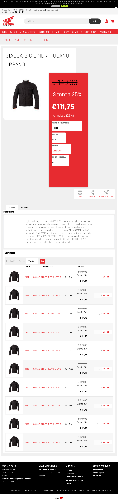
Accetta (64, 5)
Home (4, 31)
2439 (27, 331)
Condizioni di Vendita (74, 475)
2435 (27, 313)
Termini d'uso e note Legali (74, 480)
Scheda (12, 207)
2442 (27, 441)
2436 (27, 349)
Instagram (99, 471)
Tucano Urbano (57, 150)
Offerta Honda (88, 31)
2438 (27, 294)
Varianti (24, 206)
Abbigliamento (27, 31)
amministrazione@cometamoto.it (45, 9)
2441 (27, 405)
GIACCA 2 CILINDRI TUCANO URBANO (47, 276)
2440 (27, 368)
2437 (27, 386)
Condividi (92, 196)
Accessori (44, 31)
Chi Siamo (70, 472)
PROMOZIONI (106, 31)
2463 (27, 423)
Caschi (13, 31)
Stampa (80, 196)
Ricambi (56, 31)
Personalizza (55, 5)
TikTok (98, 474)
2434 (27, 276)
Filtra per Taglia (15, 260)
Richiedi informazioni (106, 196)
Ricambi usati (71, 31)
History (69, 469)
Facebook (99, 468)
